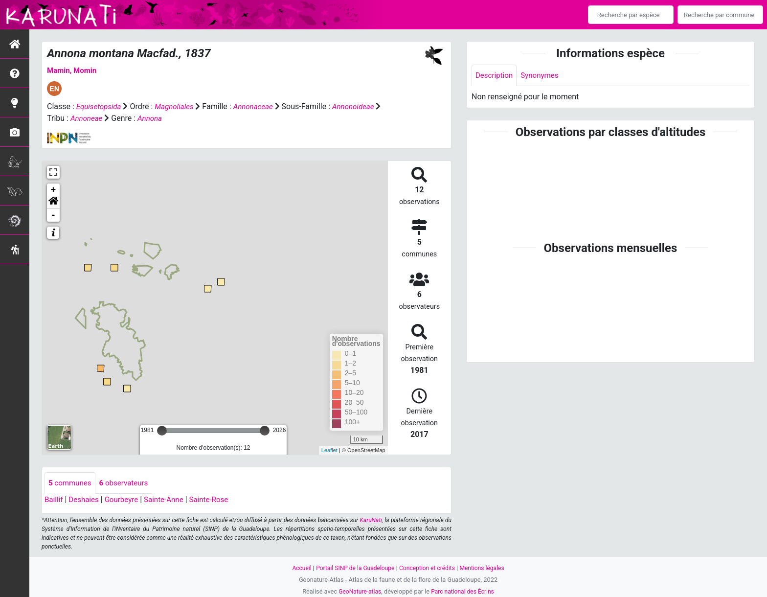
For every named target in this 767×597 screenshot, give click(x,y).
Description (495, 75)
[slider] (162, 431)
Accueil (296, 568)
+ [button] (53, 190)
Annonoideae (69, 118)
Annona (206, 118)
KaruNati (371, 521)
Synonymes (543, 75)
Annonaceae (259, 106)
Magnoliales (178, 106)
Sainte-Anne (170, 500)
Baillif (54, 500)
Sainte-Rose (217, 500)
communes (71, 483)
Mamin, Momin (73, 70)
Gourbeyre (125, 500)
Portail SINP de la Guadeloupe (353, 568)
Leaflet (329, 450)
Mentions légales (486, 568)
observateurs (128, 483)
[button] (53, 202)
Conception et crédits (428, 568)
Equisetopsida (100, 106)
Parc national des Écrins (463, 591)
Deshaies (86, 500)
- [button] (53, 215)
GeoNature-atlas (358, 591)
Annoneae (140, 118)
